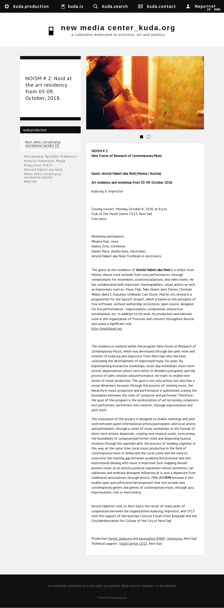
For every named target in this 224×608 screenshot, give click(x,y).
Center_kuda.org (120, 538)
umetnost (47, 161)
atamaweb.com (119, 597)
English (217, 9)
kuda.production (35, 130)
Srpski (209, 9)
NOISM (31, 182)
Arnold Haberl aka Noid (44, 169)
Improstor (34, 165)
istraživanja (35, 156)
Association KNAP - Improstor (160, 538)
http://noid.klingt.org (106, 328)
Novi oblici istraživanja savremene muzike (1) (43, 144)
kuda (61, 161)
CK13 (49, 165)
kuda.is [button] (75, 6)
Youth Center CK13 (133, 543)
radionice (69, 156)
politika (53, 156)
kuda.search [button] (115, 6)
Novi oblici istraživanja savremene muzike (42, 175)
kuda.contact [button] (161, 6)
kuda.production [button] (31, 6)
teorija (31, 161)
